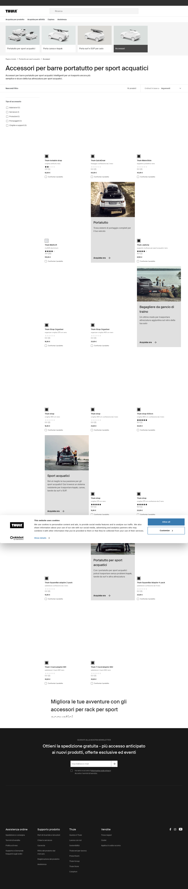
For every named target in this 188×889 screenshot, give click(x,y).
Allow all (166, 868)
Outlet (103, 840)
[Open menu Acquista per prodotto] (16, 19)
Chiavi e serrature (44, 840)
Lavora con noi (75, 840)
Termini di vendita (13, 840)
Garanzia (41, 845)
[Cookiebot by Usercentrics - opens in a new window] (16, 884)
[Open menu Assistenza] (63, 19)
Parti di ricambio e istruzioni (48, 835)
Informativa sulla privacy (101, 770)
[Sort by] (171, 88)
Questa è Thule (75, 835)
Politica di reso (12, 845)
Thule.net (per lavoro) (77, 851)
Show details (40, 884)
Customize (166, 876)
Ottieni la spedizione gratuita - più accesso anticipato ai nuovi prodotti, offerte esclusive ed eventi (94, 749)
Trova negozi (106, 835)
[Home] (28, 11)
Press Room (74, 856)
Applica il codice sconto (111, 845)
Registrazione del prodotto (48, 859)
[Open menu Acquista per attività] (37, 19)
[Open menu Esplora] (52, 19)
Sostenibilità (74, 845)
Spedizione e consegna (15, 835)
